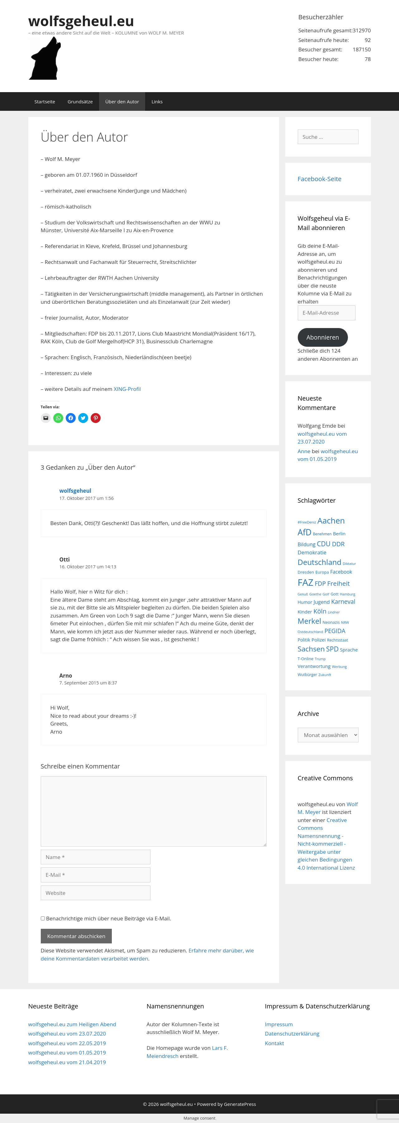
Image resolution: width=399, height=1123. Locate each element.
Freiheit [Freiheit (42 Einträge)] (338, 583)
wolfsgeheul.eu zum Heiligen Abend (72, 1024)
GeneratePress (240, 1104)
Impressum (279, 1024)
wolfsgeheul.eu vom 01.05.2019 (67, 1052)
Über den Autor (122, 101)
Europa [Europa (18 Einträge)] (322, 572)
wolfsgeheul (75, 490)
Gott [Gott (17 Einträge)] (335, 594)
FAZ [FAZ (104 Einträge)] (305, 582)
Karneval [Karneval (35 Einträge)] (343, 602)
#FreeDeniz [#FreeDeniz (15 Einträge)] (307, 522)
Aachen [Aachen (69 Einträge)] (331, 520)
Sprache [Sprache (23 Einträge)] (349, 649)
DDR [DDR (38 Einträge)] (338, 544)
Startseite (45, 101)
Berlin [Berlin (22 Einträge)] (339, 533)
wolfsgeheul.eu (81, 20)
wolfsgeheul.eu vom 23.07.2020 (67, 1033)
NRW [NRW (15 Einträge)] (345, 622)
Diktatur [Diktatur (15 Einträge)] (349, 563)
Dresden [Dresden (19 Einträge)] (306, 572)
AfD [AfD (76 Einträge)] (305, 532)
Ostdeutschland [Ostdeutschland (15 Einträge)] (310, 631)
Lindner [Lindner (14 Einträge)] (334, 612)
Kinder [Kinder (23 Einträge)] (305, 611)
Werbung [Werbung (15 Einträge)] (339, 666)
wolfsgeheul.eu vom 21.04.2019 (67, 1062)
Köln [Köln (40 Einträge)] (319, 611)
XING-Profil (127, 388)
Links (157, 101)
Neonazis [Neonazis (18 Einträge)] (331, 622)
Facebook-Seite (320, 179)
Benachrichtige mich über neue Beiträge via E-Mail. (108, 918)
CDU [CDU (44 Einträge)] (323, 543)
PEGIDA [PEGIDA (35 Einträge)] (335, 631)
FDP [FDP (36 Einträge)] (320, 583)
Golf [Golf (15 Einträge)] (326, 594)
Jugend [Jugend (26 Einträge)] (322, 602)
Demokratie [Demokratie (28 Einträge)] (312, 552)
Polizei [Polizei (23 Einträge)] (318, 640)
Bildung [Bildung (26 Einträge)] (307, 544)
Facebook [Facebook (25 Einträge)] (341, 571)
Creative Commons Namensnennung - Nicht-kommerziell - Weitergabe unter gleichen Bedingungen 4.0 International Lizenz (326, 843)
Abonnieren (322, 337)
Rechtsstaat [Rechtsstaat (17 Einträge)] (337, 640)
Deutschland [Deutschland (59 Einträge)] (320, 562)
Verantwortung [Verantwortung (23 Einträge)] (314, 666)
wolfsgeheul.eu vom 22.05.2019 (67, 1043)
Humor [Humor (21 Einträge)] (305, 602)
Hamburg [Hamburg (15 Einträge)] (347, 594)
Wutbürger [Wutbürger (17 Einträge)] (307, 674)
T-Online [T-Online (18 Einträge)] (306, 658)
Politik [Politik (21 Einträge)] (304, 640)
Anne (304, 451)
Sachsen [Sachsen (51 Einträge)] (311, 649)
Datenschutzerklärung (292, 1033)
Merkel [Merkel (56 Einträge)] (309, 621)
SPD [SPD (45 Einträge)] (332, 648)
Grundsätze (80, 101)
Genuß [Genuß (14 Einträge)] (303, 594)
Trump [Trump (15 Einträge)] (320, 658)
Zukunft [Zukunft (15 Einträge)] (325, 674)
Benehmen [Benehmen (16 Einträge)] (322, 533)
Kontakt (274, 1043)
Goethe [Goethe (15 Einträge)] (315, 594)
